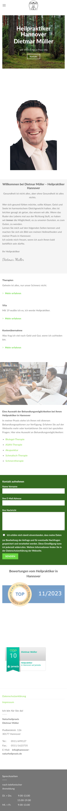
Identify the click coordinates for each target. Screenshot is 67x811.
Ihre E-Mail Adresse (33, 502)
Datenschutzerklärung (14, 696)
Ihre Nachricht (33, 520)
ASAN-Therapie (14, 444)
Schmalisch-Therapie (17, 455)
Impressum (8, 702)
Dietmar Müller (29, 652)
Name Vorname (33, 490)
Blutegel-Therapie (15, 439)
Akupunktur (12, 450)
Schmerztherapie (15, 460)
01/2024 (13, 650)
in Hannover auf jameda (31, 664)
